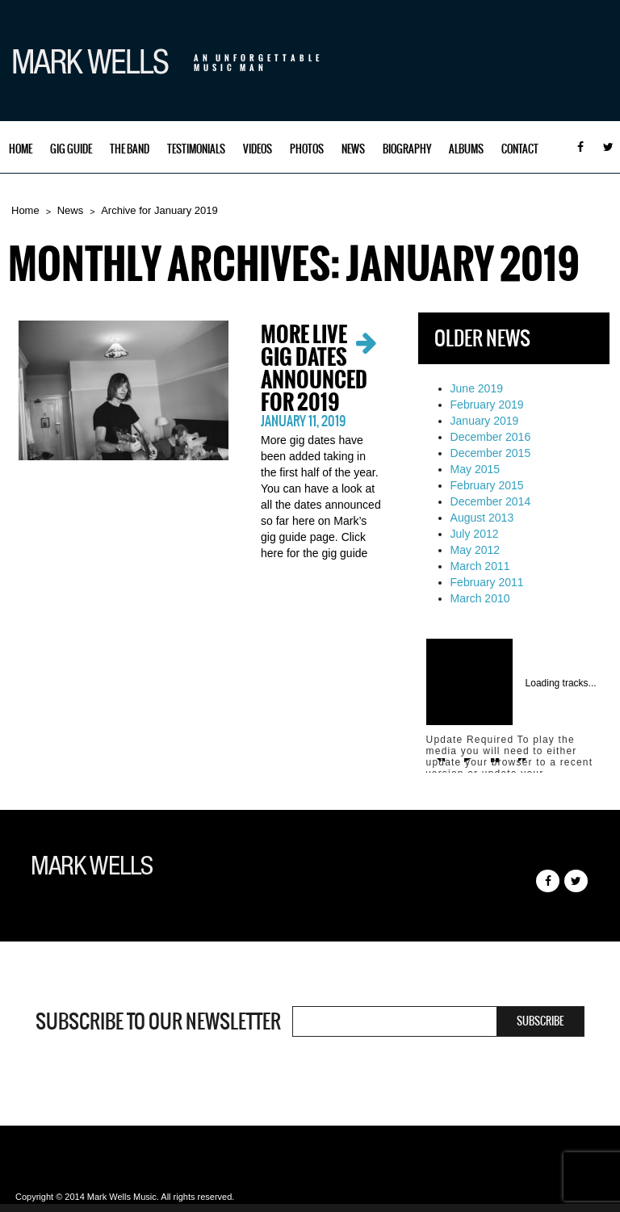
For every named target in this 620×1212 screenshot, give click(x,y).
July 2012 (474, 533)
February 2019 (487, 404)
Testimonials (196, 149)
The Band (129, 149)
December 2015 (490, 453)
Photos (307, 149)
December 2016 (490, 436)
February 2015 (487, 485)
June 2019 (476, 388)
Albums (466, 149)
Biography (407, 149)
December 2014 (490, 501)
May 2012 (475, 549)
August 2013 (482, 517)
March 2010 (480, 598)
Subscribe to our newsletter (158, 1021)
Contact (519, 149)
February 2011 (487, 582)
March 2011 (480, 566)
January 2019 (484, 420)
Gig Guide (71, 149)
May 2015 (475, 469)
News (353, 149)
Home (20, 149)
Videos (257, 149)
